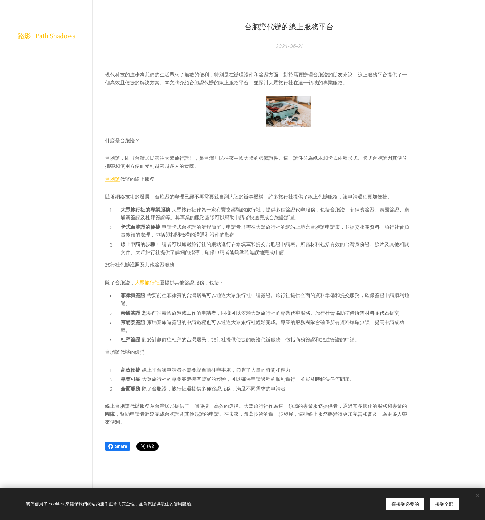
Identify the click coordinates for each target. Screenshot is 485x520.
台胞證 (112, 179)
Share (117, 446)
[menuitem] (46, 266)
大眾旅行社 (147, 283)
